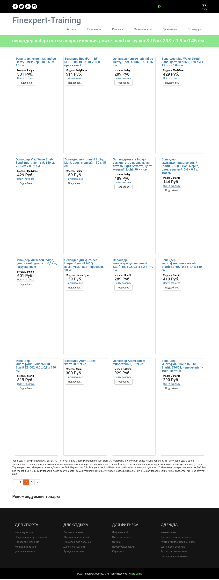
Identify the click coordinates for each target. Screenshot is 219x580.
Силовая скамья (73, 533)
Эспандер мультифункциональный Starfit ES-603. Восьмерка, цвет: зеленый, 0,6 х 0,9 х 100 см (180, 166)
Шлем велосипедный (76, 538)
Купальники (97, 29)
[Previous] (15, 483)
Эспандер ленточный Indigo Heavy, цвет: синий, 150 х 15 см (133, 63)
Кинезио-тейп (169, 533)
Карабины (118, 552)
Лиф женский (120, 533)
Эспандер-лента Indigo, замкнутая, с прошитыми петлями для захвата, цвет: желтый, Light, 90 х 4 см (132, 165)
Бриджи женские (73, 552)
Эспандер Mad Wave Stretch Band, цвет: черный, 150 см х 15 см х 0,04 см (182, 63)
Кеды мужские (24, 533)
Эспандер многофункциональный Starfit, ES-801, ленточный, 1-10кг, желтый (182, 366)
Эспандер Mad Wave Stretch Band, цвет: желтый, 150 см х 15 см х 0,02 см (35, 163)
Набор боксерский (123, 547)
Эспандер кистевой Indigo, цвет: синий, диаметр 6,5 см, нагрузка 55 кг (36, 264)
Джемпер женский (74, 547)
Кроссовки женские (27, 542)
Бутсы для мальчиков (174, 552)
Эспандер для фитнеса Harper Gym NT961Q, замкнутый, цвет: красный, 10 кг (84, 266)
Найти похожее (25, 79)
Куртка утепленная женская (178, 542)
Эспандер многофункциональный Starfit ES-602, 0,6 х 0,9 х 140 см (36, 366)
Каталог (74, 29)
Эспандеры (195, 29)
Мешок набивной (25, 547)
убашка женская (25, 552)
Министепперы (144, 29)
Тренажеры (171, 29)
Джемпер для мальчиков (176, 538)
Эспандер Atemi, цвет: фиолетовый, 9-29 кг (129, 363)
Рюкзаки (119, 29)
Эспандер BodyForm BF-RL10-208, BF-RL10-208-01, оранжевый (83, 63)
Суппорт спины (121, 538)
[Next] (37, 483)
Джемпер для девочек (77, 542)
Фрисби (116, 542)
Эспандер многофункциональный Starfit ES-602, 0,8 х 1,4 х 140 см (182, 266)
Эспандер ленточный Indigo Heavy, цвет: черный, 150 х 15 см (36, 63)
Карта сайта (135, 574)
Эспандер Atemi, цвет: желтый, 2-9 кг (80, 363)
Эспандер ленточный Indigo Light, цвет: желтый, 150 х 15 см (85, 163)
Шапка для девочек (173, 547)
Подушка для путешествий (31, 538)
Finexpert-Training (47, 20)
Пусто (204, 9)
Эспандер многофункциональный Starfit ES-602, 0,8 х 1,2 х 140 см (133, 266)
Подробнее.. (26, 83)
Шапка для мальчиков (174, 557)
